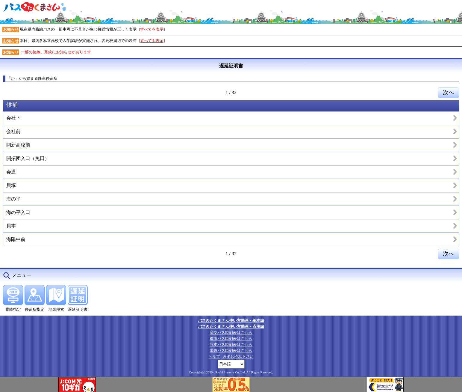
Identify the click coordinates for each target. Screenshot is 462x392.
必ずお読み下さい (238, 356)
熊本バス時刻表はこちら (231, 344)
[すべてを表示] (152, 29)
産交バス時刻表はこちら (231, 332)
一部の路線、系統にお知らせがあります (56, 52)
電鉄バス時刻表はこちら (231, 350)
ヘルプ (214, 356)
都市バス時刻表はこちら (231, 338)
